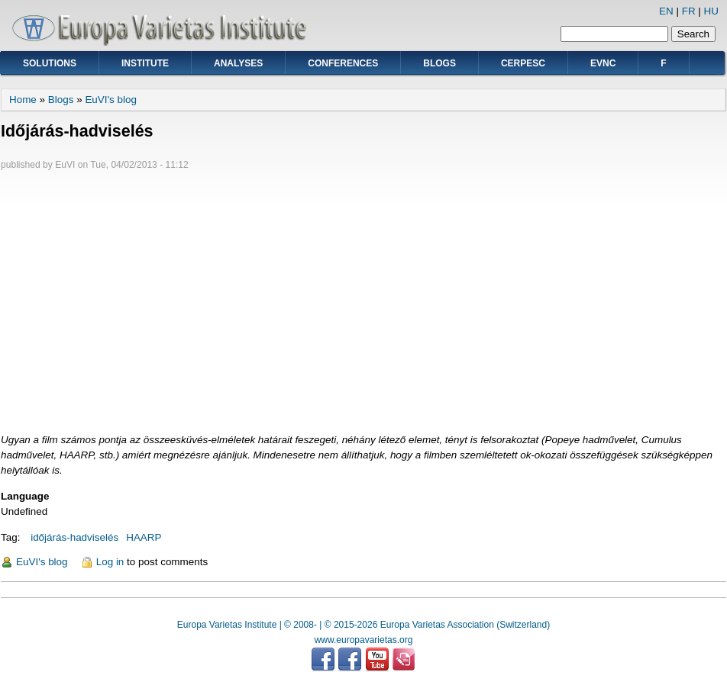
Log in (110, 561)
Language (25, 496)
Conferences (343, 63)
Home (23, 99)
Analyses (238, 63)
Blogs (439, 63)
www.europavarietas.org (364, 640)
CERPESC (523, 63)
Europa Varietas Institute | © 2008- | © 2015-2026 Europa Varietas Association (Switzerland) (363, 624)
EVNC (603, 63)
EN (666, 11)
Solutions (49, 63)
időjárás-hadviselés (74, 537)
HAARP (143, 537)
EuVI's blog (111, 99)
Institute (145, 63)
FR (689, 11)
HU (711, 11)
